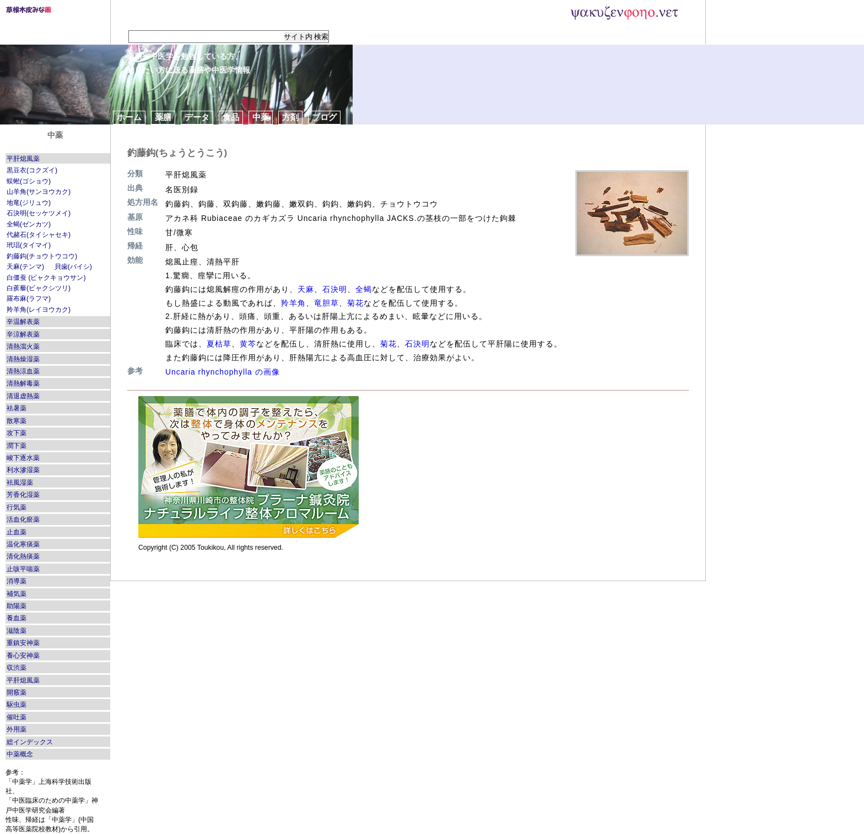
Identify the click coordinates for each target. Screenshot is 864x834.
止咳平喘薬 (23, 569)
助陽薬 (16, 606)
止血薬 (16, 532)
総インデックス (30, 742)
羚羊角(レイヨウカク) (39, 309)
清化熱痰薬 (23, 556)
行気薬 (16, 507)
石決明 (334, 289)
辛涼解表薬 (23, 334)
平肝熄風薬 (23, 159)
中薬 (260, 117)
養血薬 (16, 618)
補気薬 (16, 594)
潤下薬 (16, 446)
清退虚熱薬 (23, 396)
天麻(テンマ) (25, 266)
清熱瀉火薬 (23, 346)
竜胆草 (326, 303)
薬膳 (163, 117)
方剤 (290, 117)
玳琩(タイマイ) (29, 245)
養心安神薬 (23, 655)
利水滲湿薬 (23, 470)
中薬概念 (20, 754)
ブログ (324, 117)
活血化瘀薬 (23, 519)
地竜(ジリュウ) (29, 203)
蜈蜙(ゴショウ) (29, 181)
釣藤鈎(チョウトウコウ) (42, 256)
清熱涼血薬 (23, 371)
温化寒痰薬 (23, 544)
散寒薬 (16, 421)
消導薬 (16, 581)
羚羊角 (293, 303)
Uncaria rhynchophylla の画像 (222, 371)
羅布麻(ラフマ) (29, 298)
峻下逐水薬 (23, 458)
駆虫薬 (16, 704)
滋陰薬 (16, 631)
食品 (231, 117)
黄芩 (248, 343)
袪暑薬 (16, 408)
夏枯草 (219, 343)
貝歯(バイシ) (73, 266)
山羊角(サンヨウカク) (39, 192)
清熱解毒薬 (23, 383)
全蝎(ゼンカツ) (29, 224)
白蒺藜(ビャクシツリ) (39, 288)
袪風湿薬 (20, 482)
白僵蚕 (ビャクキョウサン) (46, 277)
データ (197, 117)
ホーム (129, 117)
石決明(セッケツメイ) (39, 213)
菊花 (355, 303)
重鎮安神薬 (23, 643)
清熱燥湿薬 (23, 359)
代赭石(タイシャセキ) (39, 235)
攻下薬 (16, 433)
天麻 (306, 289)
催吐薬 (16, 717)
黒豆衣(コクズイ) (32, 170)
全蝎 (363, 289)
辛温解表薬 (23, 322)
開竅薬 (16, 692)
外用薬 (16, 729)
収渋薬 (16, 667)
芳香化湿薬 (23, 495)
